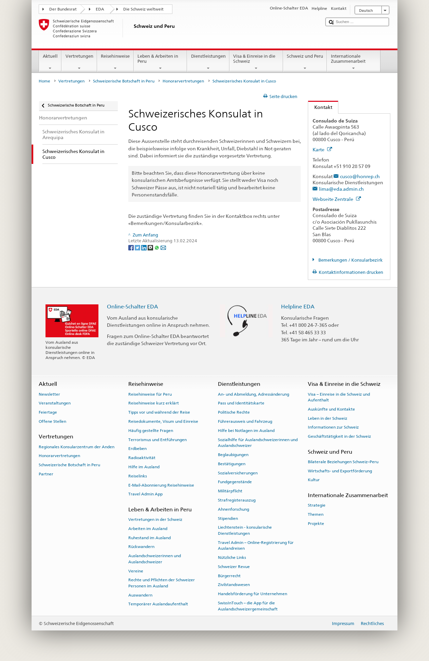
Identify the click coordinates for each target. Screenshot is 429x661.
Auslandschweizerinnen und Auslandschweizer (154, 558)
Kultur (314, 479)
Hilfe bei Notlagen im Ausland (246, 430)
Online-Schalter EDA (132, 306)
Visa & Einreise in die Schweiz (256, 62)
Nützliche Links (232, 557)
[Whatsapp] (157, 247)
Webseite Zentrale (337, 199)
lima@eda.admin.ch (341, 189)
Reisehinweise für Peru (150, 394)
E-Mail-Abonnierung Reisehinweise (161, 485)
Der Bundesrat (63, 9)
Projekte (316, 523)
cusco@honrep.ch (360, 176)
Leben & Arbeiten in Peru (160, 62)
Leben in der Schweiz (327, 418)
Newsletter (49, 394)
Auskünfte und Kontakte (331, 409)
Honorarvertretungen (183, 81)
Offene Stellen (52, 421)
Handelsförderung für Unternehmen (252, 593)
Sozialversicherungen (238, 472)
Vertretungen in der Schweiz (155, 519)
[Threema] (151, 247)
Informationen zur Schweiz (333, 427)
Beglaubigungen (233, 454)
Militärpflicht (230, 491)
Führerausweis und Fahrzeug (245, 421)
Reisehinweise (115, 62)
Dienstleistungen (208, 62)
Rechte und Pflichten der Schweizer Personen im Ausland (161, 583)
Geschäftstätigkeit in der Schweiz (339, 436)
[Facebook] (131, 247)
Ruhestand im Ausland (149, 537)
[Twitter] (138, 247)
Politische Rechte (234, 412)
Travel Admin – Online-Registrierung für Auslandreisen (256, 545)
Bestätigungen (231, 463)
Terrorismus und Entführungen (157, 439)
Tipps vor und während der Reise (159, 412)
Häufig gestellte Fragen (150, 430)
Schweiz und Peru (305, 62)
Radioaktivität (141, 457)
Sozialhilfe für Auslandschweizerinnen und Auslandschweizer (258, 442)
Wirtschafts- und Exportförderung (340, 470)
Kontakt (320, 107)
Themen (315, 514)
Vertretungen (79, 62)
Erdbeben (137, 448)
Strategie (316, 505)
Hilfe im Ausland (144, 467)
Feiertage (48, 412)
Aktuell (50, 62)
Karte (322, 149)
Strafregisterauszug (237, 500)
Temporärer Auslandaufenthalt (158, 604)
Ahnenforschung (233, 509)
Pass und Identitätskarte (241, 403)
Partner (46, 474)
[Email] (163, 247)
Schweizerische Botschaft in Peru (123, 81)
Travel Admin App (145, 494)
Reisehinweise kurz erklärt (153, 403)
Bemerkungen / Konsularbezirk (350, 260)
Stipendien (228, 518)
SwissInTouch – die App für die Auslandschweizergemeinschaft (248, 606)
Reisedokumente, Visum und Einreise (163, 421)
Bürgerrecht (229, 575)
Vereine (135, 570)
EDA (100, 9)
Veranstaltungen (55, 403)
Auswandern (140, 594)
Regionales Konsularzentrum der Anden (76, 446)
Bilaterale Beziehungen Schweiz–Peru (343, 461)
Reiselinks (137, 476)
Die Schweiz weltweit (143, 9)
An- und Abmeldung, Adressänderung (253, 394)
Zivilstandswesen (234, 584)
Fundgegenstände (235, 481)
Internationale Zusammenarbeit (353, 62)
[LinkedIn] (144, 247)
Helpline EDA (298, 306)
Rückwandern (141, 546)
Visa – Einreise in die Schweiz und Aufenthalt (339, 397)
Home (44, 81)
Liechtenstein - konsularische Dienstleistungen (245, 530)
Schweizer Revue (234, 566)
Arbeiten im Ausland (147, 528)
